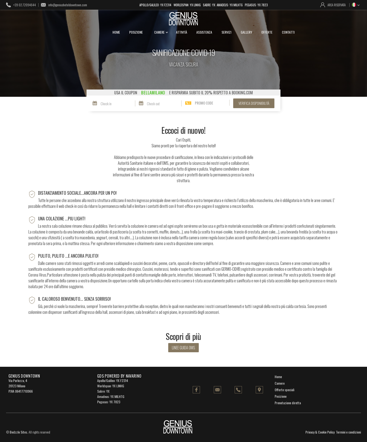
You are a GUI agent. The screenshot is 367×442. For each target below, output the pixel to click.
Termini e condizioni (348, 432)
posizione (136, 32)
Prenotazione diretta (288, 402)
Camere (280, 383)
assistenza (204, 32)
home (116, 32)
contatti (288, 32)
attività (181, 32)
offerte (266, 32)
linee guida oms (183, 348)
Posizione (281, 396)
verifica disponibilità (254, 103)
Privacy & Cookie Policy (320, 432)
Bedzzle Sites (18, 432)
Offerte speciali (284, 389)
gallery (246, 32)
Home (278, 376)
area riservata (336, 4)
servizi (226, 32)
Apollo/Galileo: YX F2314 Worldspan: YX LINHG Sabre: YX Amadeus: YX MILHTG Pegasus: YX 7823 (203, 4)
